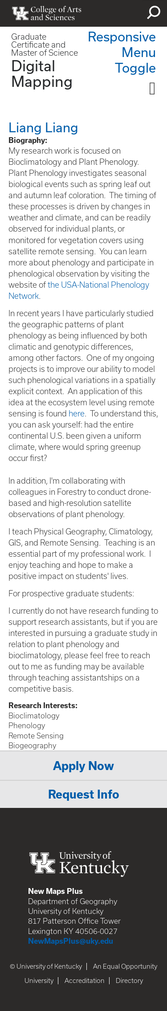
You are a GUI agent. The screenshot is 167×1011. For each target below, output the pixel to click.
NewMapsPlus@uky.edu (70, 941)
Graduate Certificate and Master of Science (44, 44)
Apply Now (83, 765)
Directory (129, 980)
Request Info (83, 794)
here (77, 413)
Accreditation (85, 980)
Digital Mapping (42, 73)
